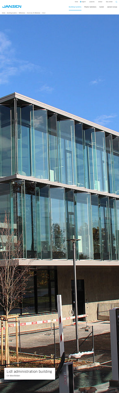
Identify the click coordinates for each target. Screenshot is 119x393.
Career (101, 7)
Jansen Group (112, 7)
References (22, 13)
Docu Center (109, 1)
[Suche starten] (115, 2)
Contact (100, 1)
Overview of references (33, 13)
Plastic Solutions (90, 7)
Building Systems (75, 7)
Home (76, 1)
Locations (91, 1)
